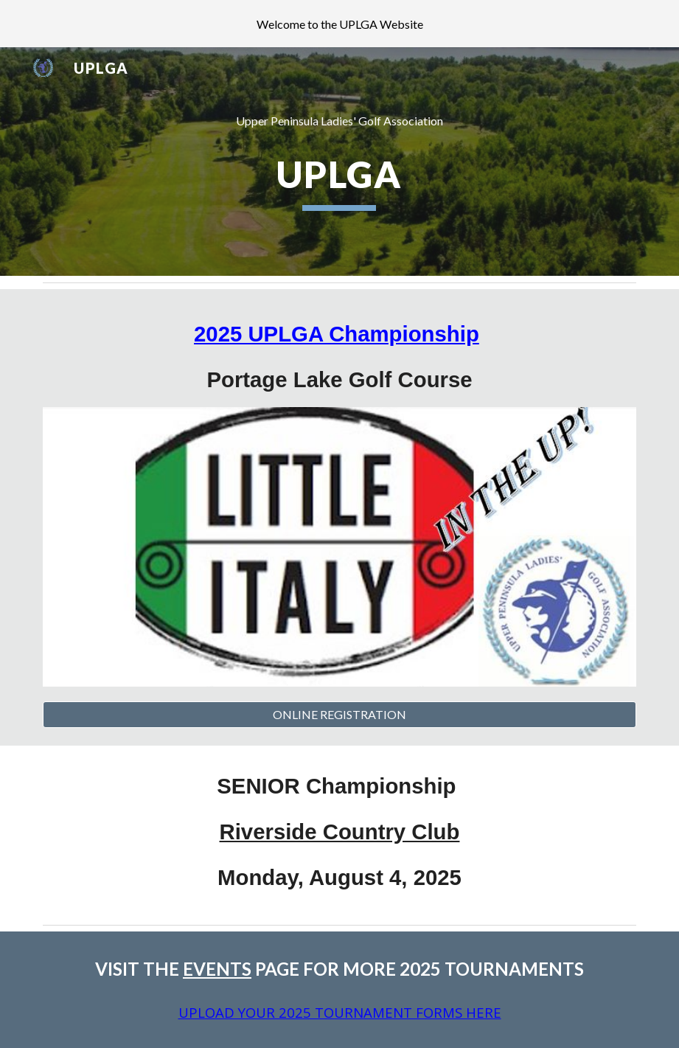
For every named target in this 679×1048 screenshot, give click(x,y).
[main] (339, 121)
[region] (339, 23)
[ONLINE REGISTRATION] (339, 715)
